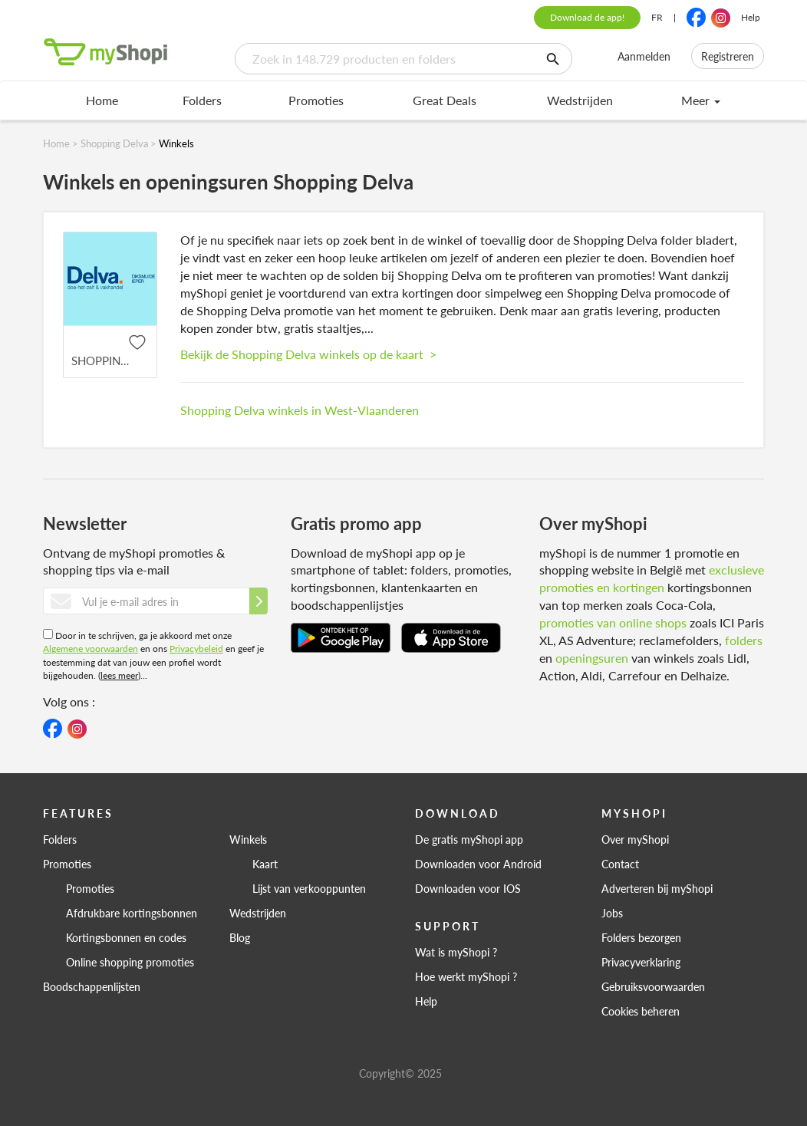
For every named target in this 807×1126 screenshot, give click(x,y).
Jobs (612, 912)
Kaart (265, 863)
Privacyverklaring (640, 962)
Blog (239, 937)
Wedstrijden (580, 100)
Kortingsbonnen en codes (126, 937)
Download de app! (587, 17)
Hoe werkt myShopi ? (466, 976)
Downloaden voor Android (478, 863)
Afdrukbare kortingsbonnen (131, 912)
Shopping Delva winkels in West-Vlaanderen (299, 410)
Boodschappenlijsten (91, 986)
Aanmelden (644, 56)
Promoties (316, 100)
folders (744, 640)
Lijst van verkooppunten (309, 888)
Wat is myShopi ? (456, 952)
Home (102, 100)
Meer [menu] (700, 100)
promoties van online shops (613, 622)
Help (750, 17)
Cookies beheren (640, 1011)
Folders (202, 100)
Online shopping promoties (130, 962)
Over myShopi (635, 839)
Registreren (727, 56)
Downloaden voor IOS (468, 888)
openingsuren (591, 658)
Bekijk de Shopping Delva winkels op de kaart (308, 354)
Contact (620, 863)
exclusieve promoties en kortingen (651, 578)
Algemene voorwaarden (90, 648)
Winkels (248, 839)
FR (657, 17)
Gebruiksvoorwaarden (653, 986)
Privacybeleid (196, 648)
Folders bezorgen (641, 937)
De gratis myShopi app (469, 839)
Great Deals (444, 100)
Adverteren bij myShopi (657, 888)
